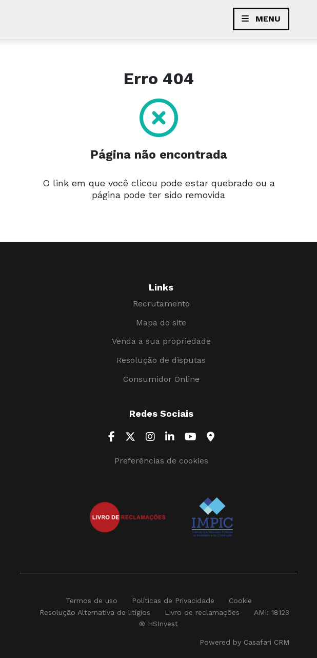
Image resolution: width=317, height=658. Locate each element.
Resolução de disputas (161, 360)
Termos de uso (91, 600)
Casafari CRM (266, 642)
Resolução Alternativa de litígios (94, 612)
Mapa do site (161, 322)
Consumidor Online (161, 379)
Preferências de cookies (161, 461)
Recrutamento (161, 303)
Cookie (240, 600)
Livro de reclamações (202, 612)
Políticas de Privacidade (173, 600)
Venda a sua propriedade (161, 341)
